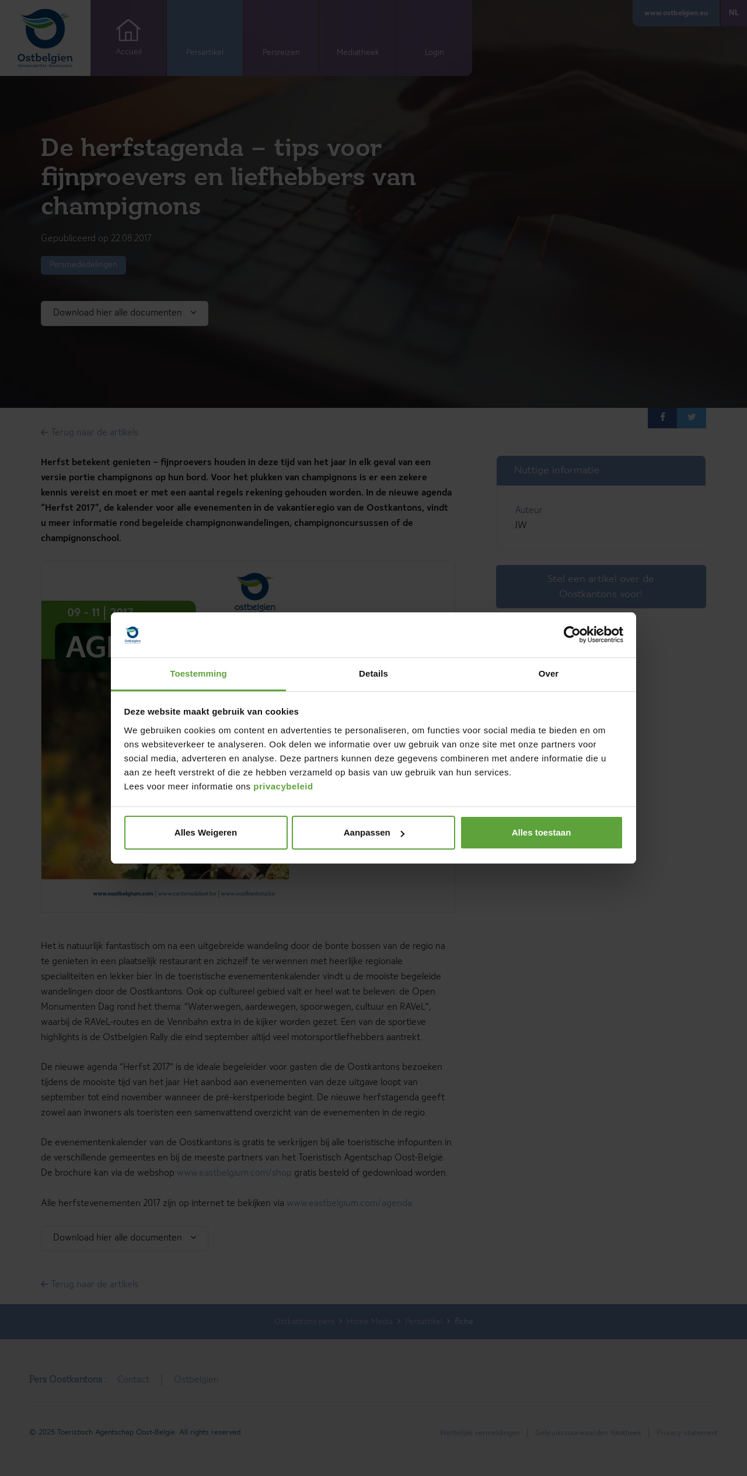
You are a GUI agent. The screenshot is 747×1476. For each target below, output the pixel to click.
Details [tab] (373, 673)
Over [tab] (549, 673)
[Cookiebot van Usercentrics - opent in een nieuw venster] (572, 635)
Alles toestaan (541, 832)
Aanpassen (374, 832)
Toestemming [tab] (198, 673)
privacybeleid (283, 786)
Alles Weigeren (205, 832)
